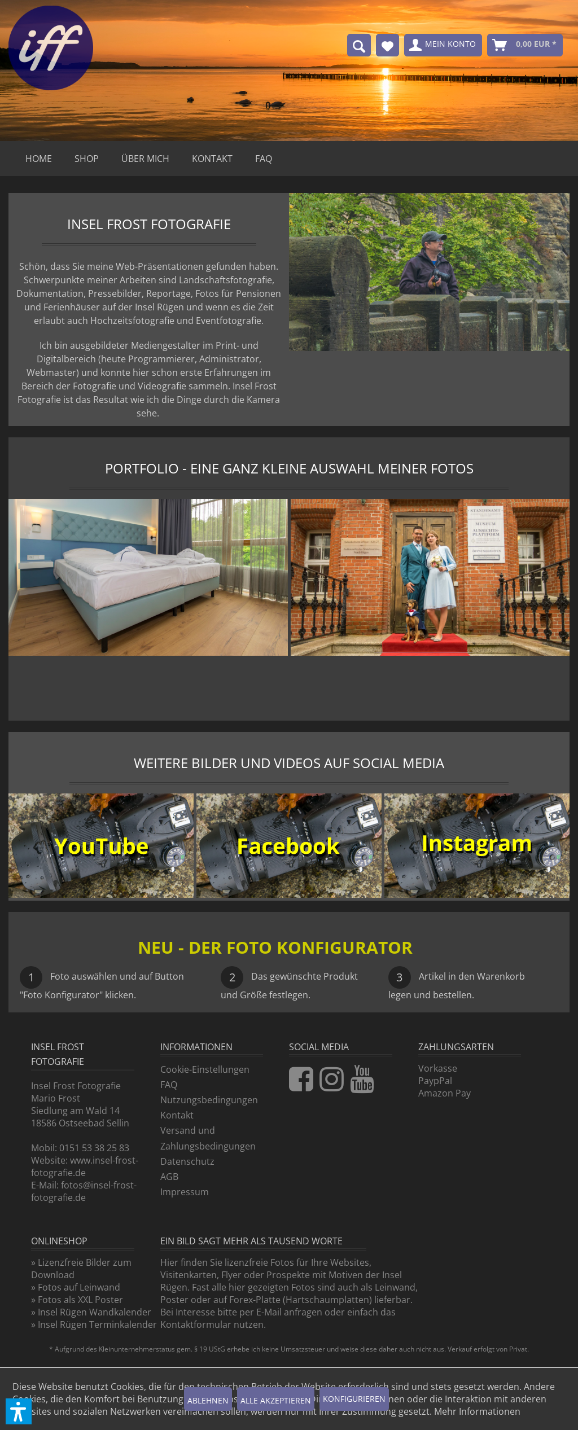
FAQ (168, 1084)
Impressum (184, 1192)
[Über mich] (145, 158)
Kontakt (177, 1115)
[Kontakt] (212, 158)
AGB (169, 1176)
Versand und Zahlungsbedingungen (208, 1138)
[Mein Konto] (443, 45)
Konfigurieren (354, 1398)
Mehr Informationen (477, 1411)
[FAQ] (263, 158)
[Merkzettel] (387, 45)
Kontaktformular (195, 1324)
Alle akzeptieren (275, 1400)
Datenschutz (187, 1161)
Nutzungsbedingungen (209, 1100)
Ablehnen (208, 1400)
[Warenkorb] (525, 45)
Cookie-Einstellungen (204, 1069)
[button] (19, 1411)
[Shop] (86, 158)
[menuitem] (359, 45)
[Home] (38, 158)
